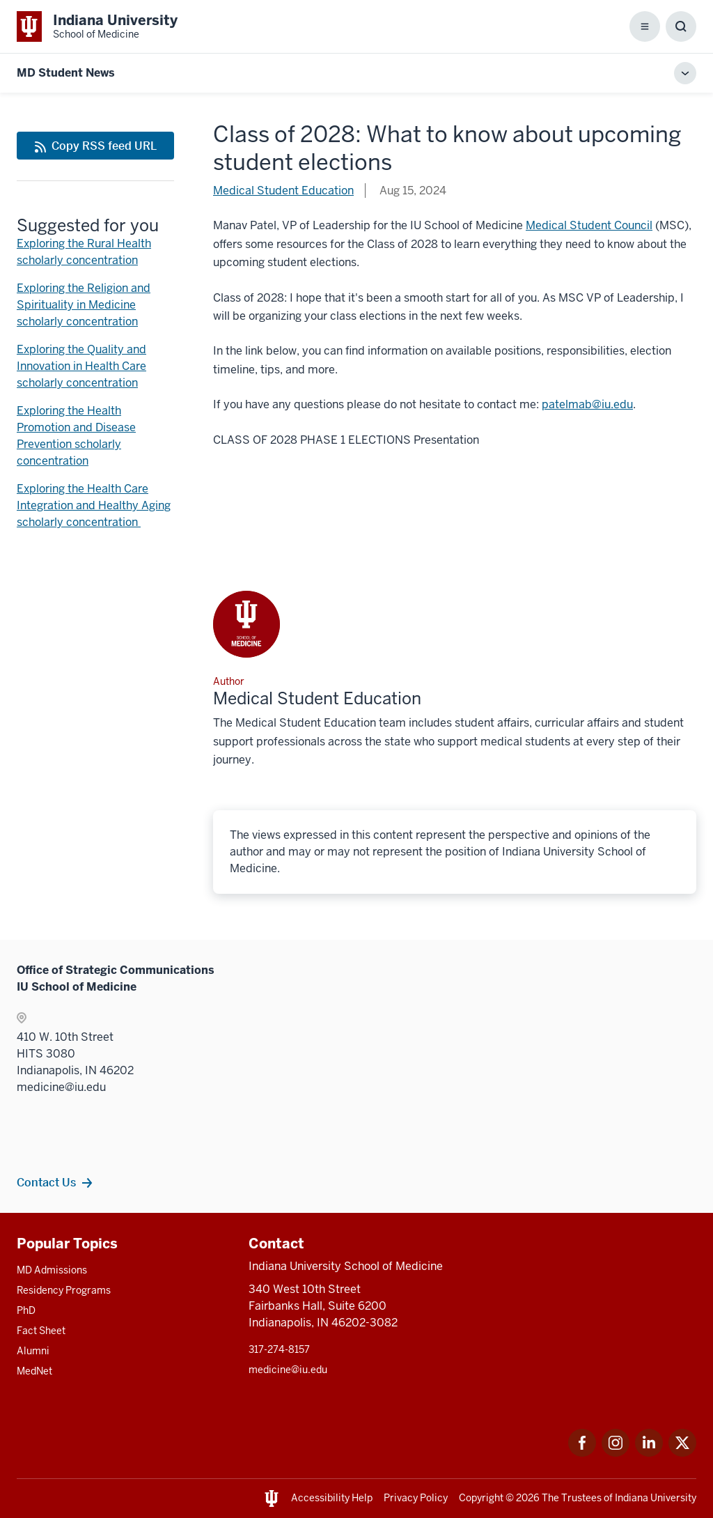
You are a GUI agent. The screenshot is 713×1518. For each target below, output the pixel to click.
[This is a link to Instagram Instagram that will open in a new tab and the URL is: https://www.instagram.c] (615, 1453)
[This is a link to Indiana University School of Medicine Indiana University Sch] (97, 26)
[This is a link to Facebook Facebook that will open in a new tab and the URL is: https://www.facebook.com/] (582, 1453)
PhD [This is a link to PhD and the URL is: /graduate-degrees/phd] (26, 1310)
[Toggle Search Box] (681, 26)
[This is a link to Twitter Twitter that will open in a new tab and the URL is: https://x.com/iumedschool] (682, 1453)
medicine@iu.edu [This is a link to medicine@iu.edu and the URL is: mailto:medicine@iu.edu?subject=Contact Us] (288, 1369)
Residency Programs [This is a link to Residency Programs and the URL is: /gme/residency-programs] (64, 1290)
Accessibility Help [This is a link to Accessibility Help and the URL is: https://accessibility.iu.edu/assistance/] (332, 1498)
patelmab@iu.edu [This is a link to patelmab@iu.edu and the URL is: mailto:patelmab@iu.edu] (587, 404)
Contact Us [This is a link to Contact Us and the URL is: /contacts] (46, 1182)
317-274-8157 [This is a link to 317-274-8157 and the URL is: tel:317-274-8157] (279, 1349)
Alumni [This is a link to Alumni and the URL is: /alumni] (33, 1351)
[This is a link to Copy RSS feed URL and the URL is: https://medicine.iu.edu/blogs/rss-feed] (95, 146)
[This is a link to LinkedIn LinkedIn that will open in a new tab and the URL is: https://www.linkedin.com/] (649, 1453)
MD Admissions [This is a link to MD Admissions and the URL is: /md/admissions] (52, 1270)
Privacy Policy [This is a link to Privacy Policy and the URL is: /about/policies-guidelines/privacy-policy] (416, 1498)
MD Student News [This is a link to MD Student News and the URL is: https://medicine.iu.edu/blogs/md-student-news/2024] (66, 72)
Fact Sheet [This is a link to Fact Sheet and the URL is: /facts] (41, 1330)
